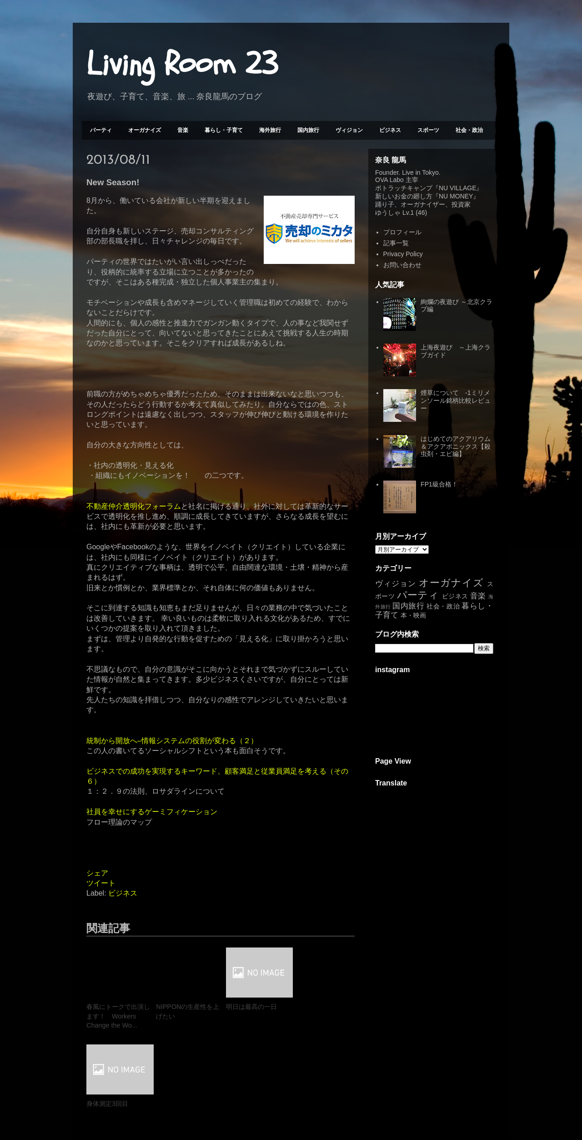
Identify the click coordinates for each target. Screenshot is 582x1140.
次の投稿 (106, 1099)
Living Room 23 (182, 64)
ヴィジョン (349, 130)
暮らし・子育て (224, 130)
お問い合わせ (402, 265)
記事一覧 (396, 243)
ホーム (220, 1099)
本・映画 (413, 615)
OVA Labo (389, 179)
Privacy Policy (403, 254)
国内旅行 (308, 130)
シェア (97, 873)
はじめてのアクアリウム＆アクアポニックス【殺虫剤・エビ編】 (456, 446)
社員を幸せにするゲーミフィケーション (151, 812)
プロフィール (402, 232)
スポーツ (428, 130)
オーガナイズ (144, 130)
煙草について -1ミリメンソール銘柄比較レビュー (456, 400)
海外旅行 (270, 130)
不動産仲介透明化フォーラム (133, 506)
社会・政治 (469, 130)
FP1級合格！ (439, 484)
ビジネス (390, 130)
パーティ (101, 130)
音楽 (182, 130)
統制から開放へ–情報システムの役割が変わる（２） (172, 741)
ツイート (100, 883)
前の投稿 (334, 1099)
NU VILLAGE (457, 188)
